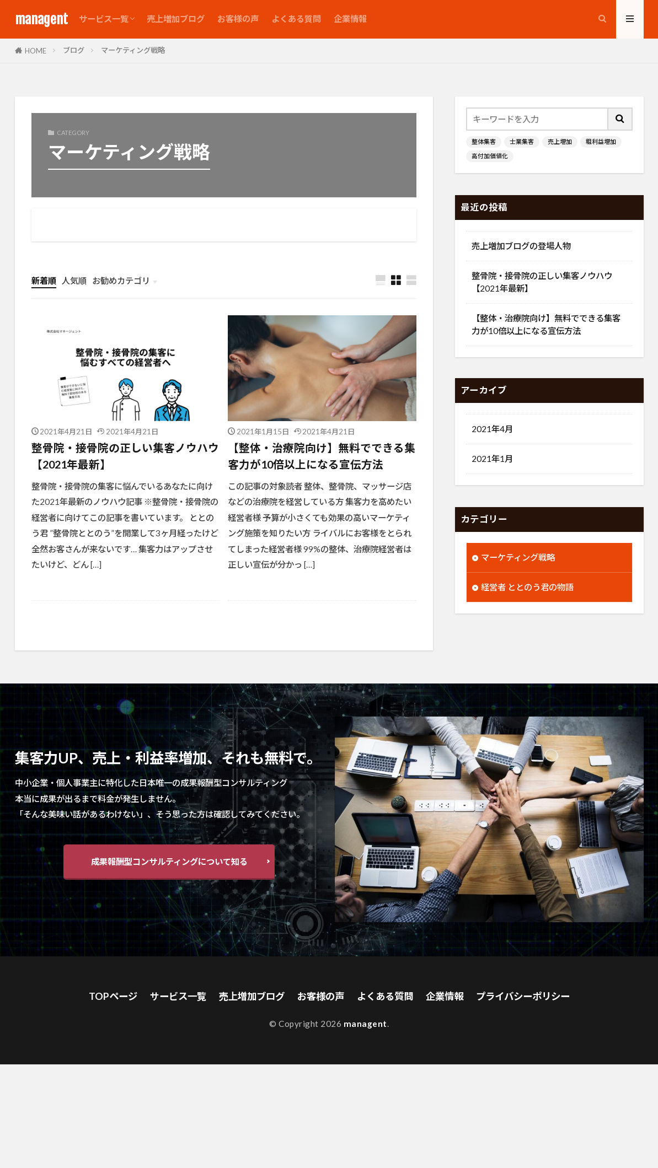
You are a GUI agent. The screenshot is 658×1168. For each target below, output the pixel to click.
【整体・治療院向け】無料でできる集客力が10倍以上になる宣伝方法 (321, 456)
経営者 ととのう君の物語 (527, 588)
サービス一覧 (104, 19)
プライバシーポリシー (531, 997)
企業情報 (350, 19)
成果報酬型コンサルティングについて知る (169, 863)
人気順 (74, 281)
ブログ (73, 50)
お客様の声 (238, 19)
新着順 (43, 281)
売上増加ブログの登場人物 (521, 246)
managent (41, 19)
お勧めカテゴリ (121, 281)
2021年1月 (492, 460)
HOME (35, 50)
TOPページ (102, 997)
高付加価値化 (490, 156)
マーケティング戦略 (133, 50)
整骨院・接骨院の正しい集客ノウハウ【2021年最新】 (125, 456)
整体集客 (484, 142)
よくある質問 (296, 19)
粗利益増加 (601, 142)
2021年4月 (492, 430)
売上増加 (560, 142)
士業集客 (522, 142)
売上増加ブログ (176, 19)
